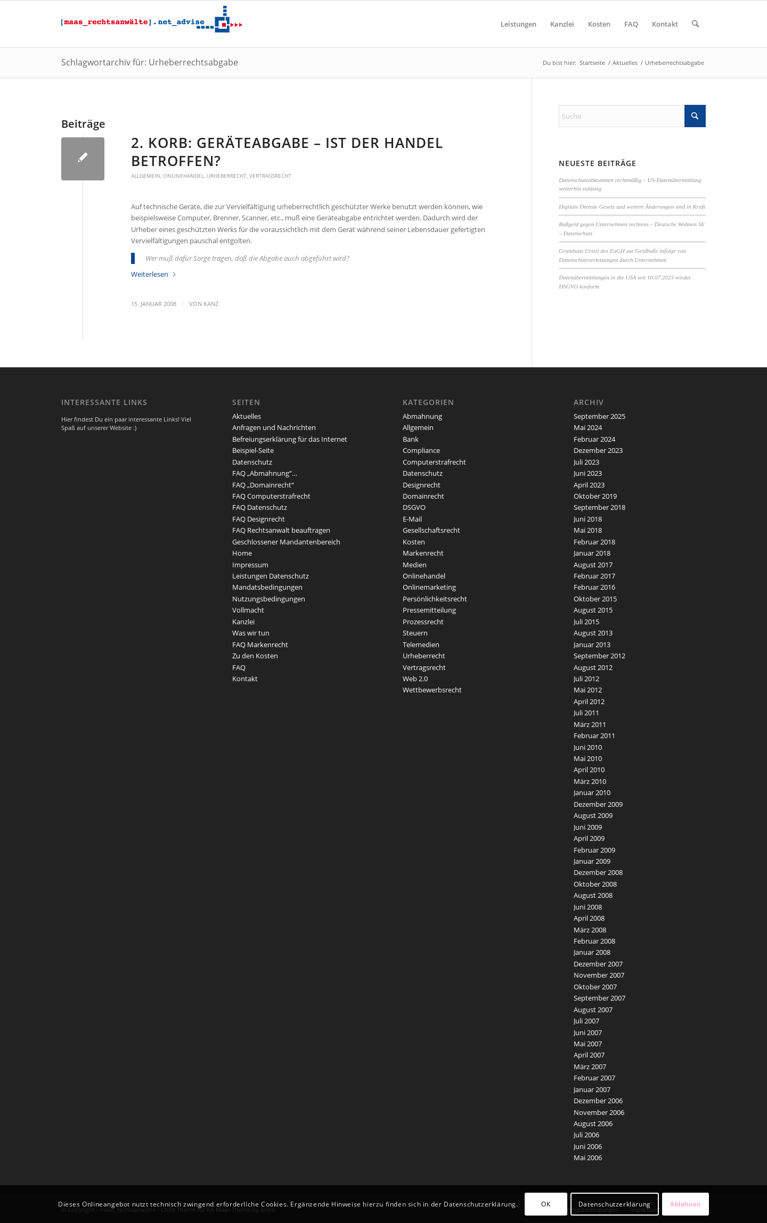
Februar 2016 (594, 587)
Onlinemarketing (429, 587)
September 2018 (599, 507)
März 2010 (590, 781)
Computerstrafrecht (434, 462)
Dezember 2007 (598, 964)
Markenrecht (423, 553)
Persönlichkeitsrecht (435, 599)
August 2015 (593, 610)
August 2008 (593, 895)
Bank (411, 439)
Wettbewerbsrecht (432, 690)
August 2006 (593, 1123)
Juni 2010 (588, 747)
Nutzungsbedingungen (268, 599)
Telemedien (421, 644)
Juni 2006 (588, 1146)
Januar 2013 (592, 644)
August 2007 (593, 1009)
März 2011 (590, 724)
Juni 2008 (588, 907)
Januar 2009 (592, 861)
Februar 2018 (594, 542)
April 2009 (589, 838)
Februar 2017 (594, 576)
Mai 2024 (588, 427)
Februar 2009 (594, 850)
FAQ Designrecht (258, 519)
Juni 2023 (588, 473)
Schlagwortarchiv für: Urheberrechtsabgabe (149, 62)
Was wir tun (251, 633)
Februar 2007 (594, 1077)
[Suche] (695, 24)
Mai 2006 (588, 1157)
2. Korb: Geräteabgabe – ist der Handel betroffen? (287, 151)
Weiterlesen (154, 274)
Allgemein (145, 175)
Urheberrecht (227, 175)
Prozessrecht (423, 621)
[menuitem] (518, 24)
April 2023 (589, 485)
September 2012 (599, 655)
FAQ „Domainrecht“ (263, 485)
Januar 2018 (592, 553)
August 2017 (593, 564)
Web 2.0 (415, 678)
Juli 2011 (586, 712)
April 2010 (589, 769)
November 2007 (599, 975)
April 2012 (589, 701)
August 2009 (593, 815)
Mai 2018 (588, 530)
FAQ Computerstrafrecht (271, 496)
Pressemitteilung (429, 610)
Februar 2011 (594, 735)
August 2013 (593, 633)
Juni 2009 (588, 827)
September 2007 (599, 998)
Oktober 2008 (595, 884)
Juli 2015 (586, 621)
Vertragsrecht (270, 175)
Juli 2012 (586, 678)
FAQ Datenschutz (259, 507)
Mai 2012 (588, 690)
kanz (210, 304)
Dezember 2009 (598, 804)
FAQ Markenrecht (260, 644)
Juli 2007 (586, 1021)
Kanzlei (243, 621)
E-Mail (412, 519)
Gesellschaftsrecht (431, 530)
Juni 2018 (588, 519)
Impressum (250, 564)
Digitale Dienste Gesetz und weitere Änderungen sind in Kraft (632, 206)
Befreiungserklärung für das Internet (289, 439)
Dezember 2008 (598, 872)
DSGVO (414, 507)
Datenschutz (252, 462)
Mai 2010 (588, 758)
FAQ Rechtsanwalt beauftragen (281, 530)
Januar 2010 (592, 792)
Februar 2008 (594, 941)
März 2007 (590, 1066)
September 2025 (599, 416)
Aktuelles (246, 416)
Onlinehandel (183, 175)
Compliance (421, 450)
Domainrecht (423, 496)
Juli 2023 (586, 462)
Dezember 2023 (598, 450)
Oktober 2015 (595, 599)
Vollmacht (248, 610)
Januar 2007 (592, 1089)
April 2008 (589, 918)
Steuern (415, 633)
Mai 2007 (588, 1043)
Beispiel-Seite (253, 450)
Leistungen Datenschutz (270, 576)
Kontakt (245, 678)
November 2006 (599, 1112)
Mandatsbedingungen (267, 587)
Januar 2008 (592, 952)
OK (545, 1204)
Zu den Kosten (255, 655)
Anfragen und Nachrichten (274, 427)
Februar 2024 (594, 439)
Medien (415, 564)
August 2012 (593, 667)
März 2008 (590, 930)
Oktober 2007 (595, 986)
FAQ (239, 667)
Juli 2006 (586, 1134)
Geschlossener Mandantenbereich (286, 542)
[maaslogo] (151, 24)
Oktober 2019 (595, 496)
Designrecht (421, 485)
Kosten (414, 542)
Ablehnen (685, 1204)
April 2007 (589, 1055)
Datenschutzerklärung (614, 1204)
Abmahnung (422, 416)
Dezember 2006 (598, 1100)
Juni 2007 (588, 1032)
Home (242, 553)
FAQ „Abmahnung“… (264, 473)
